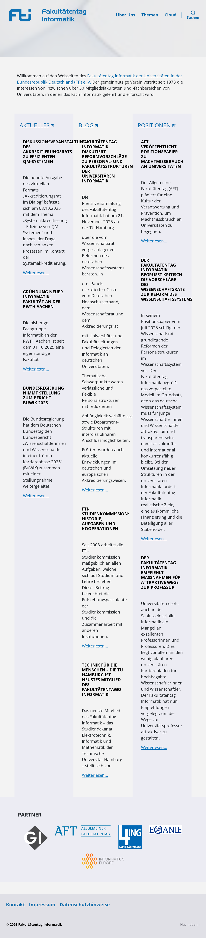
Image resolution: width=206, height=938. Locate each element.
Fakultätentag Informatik (40, 924)
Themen (149, 15)
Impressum (42, 904)
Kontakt (15, 904)
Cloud (170, 15)
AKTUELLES (34, 125)
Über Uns (125, 15)
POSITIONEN (154, 125)
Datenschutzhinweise (85, 904)
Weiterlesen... (36, 272)
